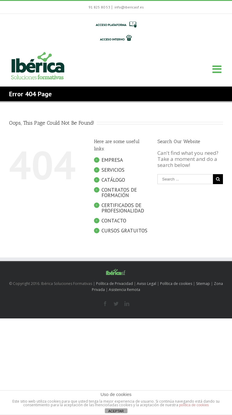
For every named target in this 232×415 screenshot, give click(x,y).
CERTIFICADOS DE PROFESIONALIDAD (123, 208)
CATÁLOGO (113, 180)
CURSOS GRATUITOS (124, 230)
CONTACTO (114, 220)
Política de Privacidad (114, 283)
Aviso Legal (146, 283)
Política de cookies (176, 283)
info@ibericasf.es (129, 7)
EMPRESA (112, 160)
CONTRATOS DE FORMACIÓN (119, 193)
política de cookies (194, 405)
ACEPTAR (116, 411)
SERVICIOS (113, 170)
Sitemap (203, 283)
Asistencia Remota (124, 289)
